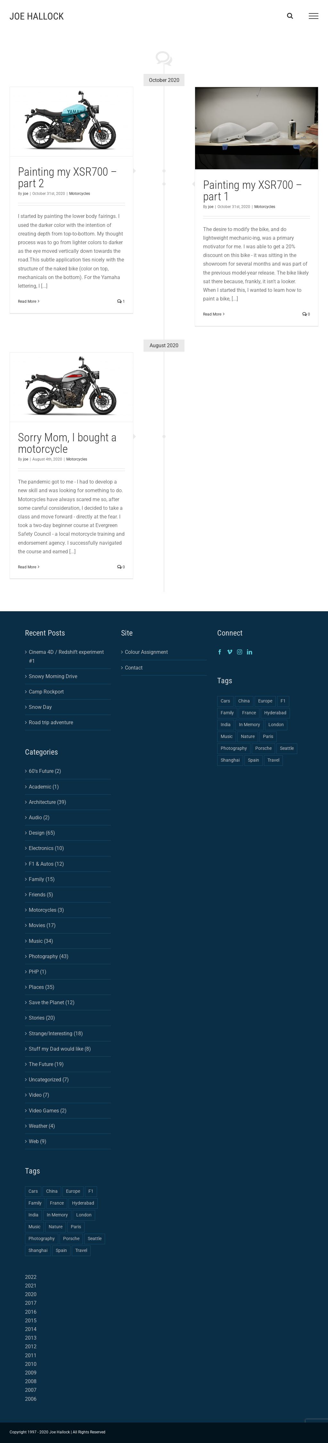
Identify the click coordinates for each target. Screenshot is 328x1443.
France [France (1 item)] (57, 1203)
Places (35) (41, 987)
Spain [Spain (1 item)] (61, 1250)
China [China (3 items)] (52, 1191)
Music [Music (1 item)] (34, 1227)
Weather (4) (42, 1126)
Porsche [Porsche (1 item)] (71, 1238)
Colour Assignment (146, 652)
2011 (31, 1355)
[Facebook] (219, 651)
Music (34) (41, 941)
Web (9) (37, 1141)
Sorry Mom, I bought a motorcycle (67, 443)
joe (25, 193)
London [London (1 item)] (84, 1215)
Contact (134, 668)
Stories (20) (42, 1018)
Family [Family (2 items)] (35, 1203)
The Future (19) (46, 1064)
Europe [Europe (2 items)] (73, 1191)
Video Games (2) (48, 1111)
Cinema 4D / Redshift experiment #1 (66, 656)
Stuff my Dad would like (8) (60, 1049)
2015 (31, 1321)
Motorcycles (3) (46, 910)
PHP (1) (37, 972)
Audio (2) (39, 817)
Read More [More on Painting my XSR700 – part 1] (212, 314)
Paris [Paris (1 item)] (76, 1227)
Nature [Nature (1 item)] (55, 1227)
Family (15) (42, 879)
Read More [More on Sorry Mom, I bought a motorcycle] (27, 567)
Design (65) (42, 833)
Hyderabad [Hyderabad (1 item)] (83, 1203)
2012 (31, 1346)
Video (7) (39, 1095)
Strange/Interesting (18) (56, 1033)
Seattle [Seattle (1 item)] (95, 1238)
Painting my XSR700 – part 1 (252, 190)
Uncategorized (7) (49, 1080)
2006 (31, 1399)
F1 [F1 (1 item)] (91, 1191)
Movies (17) (42, 925)
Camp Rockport (46, 692)
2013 (31, 1338)
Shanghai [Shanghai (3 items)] (38, 1250)
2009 (31, 1373)
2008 (31, 1381)
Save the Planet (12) (52, 1002)
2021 (31, 1286)
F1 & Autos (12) (46, 864)
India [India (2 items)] (33, 1215)
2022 (31, 1277)
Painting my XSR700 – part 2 (67, 177)
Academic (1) (44, 787)
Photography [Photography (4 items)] (42, 1238)
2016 (31, 1312)
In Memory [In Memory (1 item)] (57, 1215)
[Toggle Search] (290, 15)
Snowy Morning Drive (53, 676)
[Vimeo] (229, 651)
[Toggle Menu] (313, 16)
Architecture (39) (47, 802)
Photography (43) (49, 956)
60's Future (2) (45, 771)
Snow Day (40, 707)
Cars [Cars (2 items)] (33, 1191)
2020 (31, 1294)
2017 (31, 1303)
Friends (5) (41, 895)
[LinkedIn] (249, 651)
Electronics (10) (46, 848)
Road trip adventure (51, 722)
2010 (31, 1364)
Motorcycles (79, 193)
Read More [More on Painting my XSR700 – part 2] (27, 301)
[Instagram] (239, 651)
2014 (31, 1329)
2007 (31, 1390)
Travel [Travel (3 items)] (81, 1250)
